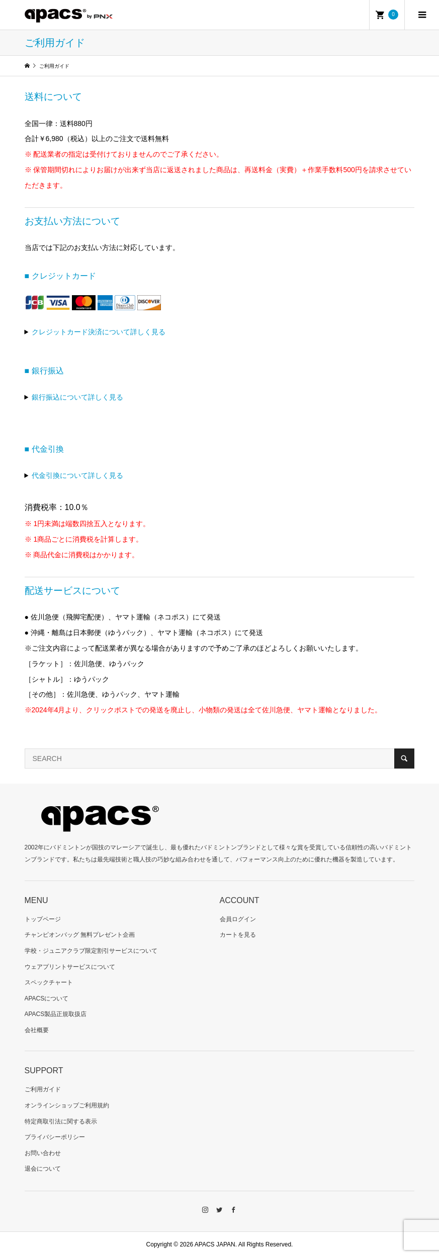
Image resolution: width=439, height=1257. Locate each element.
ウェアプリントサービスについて (70, 966)
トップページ (43, 919)
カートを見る (238, 934)
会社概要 (37, 1030)
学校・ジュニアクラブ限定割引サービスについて (91, 950)
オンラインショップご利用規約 (67, 1105)
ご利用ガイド (43, 1089)
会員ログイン (238, 919)
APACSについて (47, 998)
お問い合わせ (43, 1153)
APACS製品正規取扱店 (56, 1014)
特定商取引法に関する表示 (61, 1121)
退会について (43, 1168)
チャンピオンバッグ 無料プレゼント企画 (80, 934)
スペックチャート (49, 982)
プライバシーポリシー (55, 1137)
